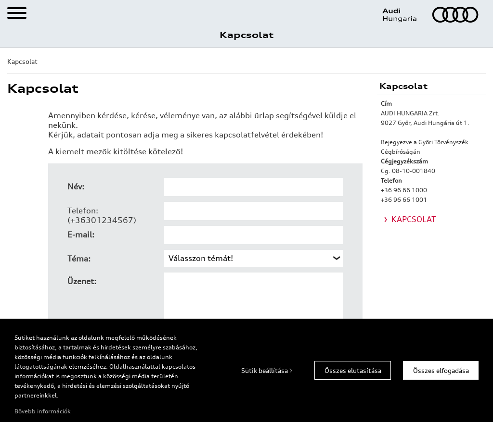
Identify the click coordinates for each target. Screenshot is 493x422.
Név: (75, 186)
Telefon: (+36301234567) (101, 215)
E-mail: (80, 234)
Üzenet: (81, 281)
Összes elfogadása (441, 370)
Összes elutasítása (352, 370)
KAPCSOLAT (413, 219)
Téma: (79, 258)
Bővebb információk (42, 411)
